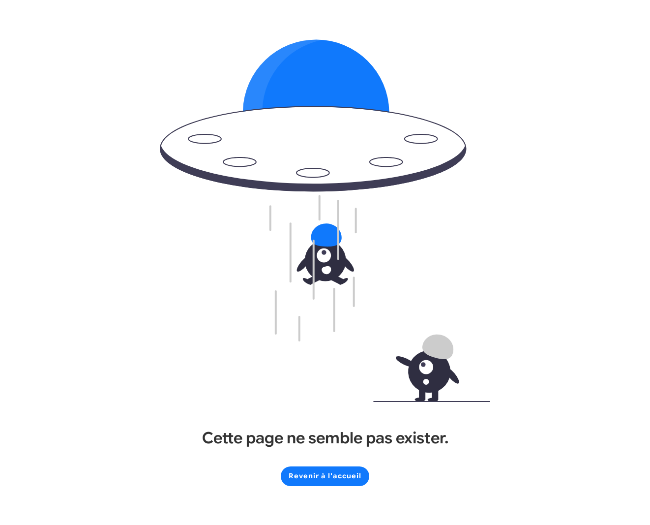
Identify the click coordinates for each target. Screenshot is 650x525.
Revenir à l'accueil (325, 475)
